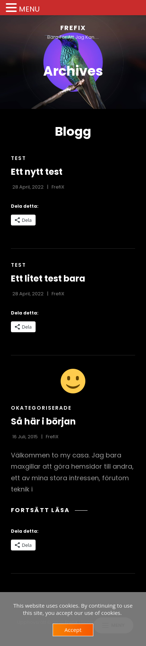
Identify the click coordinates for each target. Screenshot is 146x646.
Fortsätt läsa (49, 510)
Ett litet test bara (48, 278)
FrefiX (73, 27)
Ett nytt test (36, 172)
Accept (73, 629)
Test (18, 158)
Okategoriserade (41, 407)
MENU (29, 9)
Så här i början (43, 421)
